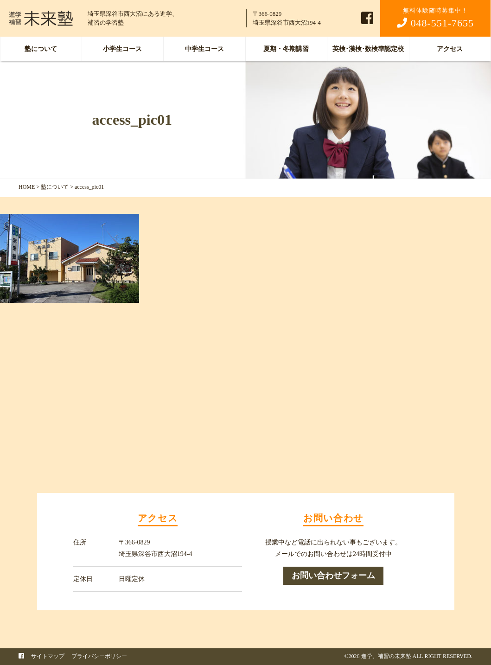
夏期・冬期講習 (286, 48)
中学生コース (204, 48)
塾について (41, 48)
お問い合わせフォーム (333, 575)
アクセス (450, 48)
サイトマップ (47, 656)
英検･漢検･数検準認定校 (368, 48)
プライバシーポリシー (99, 656)
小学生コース (122, 48)
